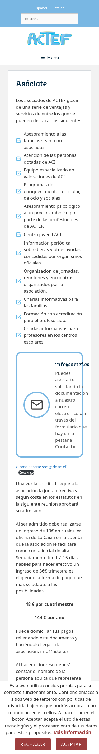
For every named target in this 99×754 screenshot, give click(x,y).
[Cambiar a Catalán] (58, 8)
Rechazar (33, 744)
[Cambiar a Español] (41, 8)
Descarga (26, 472)
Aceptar (71, 744)
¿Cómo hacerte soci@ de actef (41, 466)
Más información (72, 732)
